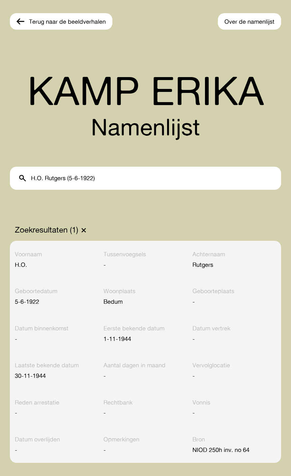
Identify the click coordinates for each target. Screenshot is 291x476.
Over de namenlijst (249, 21)
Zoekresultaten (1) (46, 230)
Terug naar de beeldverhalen (67, 21)
